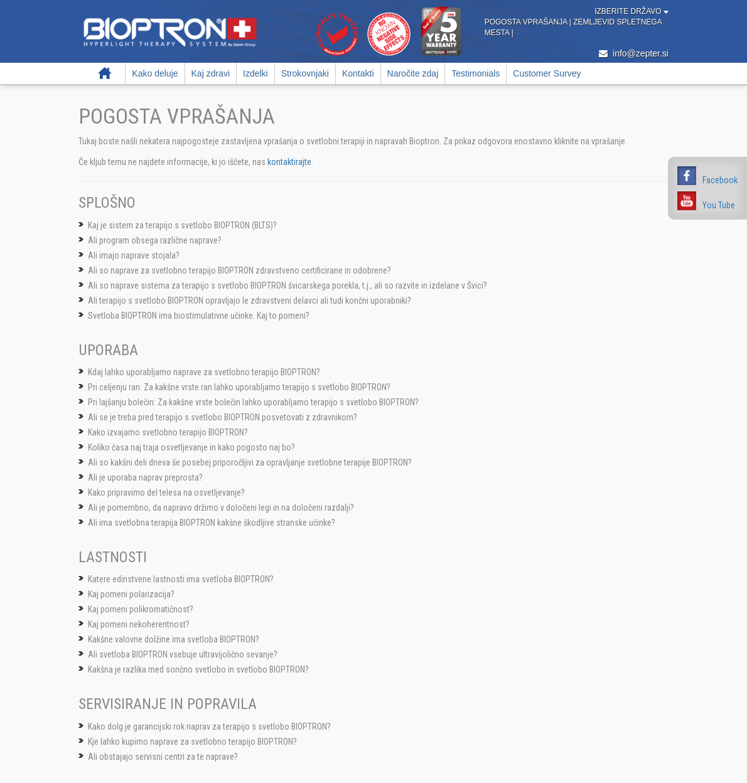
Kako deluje (155, 73)
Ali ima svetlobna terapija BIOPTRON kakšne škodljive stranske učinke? (211, 523)
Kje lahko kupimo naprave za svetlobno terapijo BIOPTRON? (192, 742)
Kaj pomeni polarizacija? (131, 594)
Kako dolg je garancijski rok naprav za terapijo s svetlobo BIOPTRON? (209, 727)
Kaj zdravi (210, 73)
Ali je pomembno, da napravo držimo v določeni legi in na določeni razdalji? (221, 508)
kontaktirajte (289, 162)
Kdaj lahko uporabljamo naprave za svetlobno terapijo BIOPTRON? (204, 372)
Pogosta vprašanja (527, 22)
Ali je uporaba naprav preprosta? (145, 477)
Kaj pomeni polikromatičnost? (140, 609)
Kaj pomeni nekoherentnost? (139, 624)
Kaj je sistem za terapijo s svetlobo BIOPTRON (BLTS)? (182, 225)
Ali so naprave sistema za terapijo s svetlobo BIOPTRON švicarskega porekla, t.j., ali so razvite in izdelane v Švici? (287, 285)
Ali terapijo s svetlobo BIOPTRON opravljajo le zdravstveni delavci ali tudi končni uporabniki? (249, 301)
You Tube (718, 205)
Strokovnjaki (305, 73)
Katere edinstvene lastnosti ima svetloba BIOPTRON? (181, 579)
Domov (105, 73)
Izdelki (255, 73)
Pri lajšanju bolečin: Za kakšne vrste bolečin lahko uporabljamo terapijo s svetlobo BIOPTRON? (253, 402)
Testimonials (475, 73)
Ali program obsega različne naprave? (155, 240)
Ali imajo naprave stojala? (134, 255)
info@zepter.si (634, 53)
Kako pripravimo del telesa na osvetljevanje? (166, 492)
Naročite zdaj (413, 73)
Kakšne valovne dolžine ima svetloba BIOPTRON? (173, 639)
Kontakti (358, 73)
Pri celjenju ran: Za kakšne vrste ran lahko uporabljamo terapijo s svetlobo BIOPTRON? (239, 387)
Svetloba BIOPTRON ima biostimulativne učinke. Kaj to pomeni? (198, 316)
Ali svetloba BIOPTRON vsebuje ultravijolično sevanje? (182, 654)
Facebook (720, 180)
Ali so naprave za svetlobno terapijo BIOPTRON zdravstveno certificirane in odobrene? (239, 270)
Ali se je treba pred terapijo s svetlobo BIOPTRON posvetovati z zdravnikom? (222, 417)
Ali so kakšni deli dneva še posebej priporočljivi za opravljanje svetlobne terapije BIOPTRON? (250, 462)
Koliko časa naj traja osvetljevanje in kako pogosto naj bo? (191, 447)
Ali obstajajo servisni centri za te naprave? (163, 757)
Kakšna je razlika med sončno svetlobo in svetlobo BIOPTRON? (198, 669)
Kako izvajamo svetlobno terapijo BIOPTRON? (168, 432)
